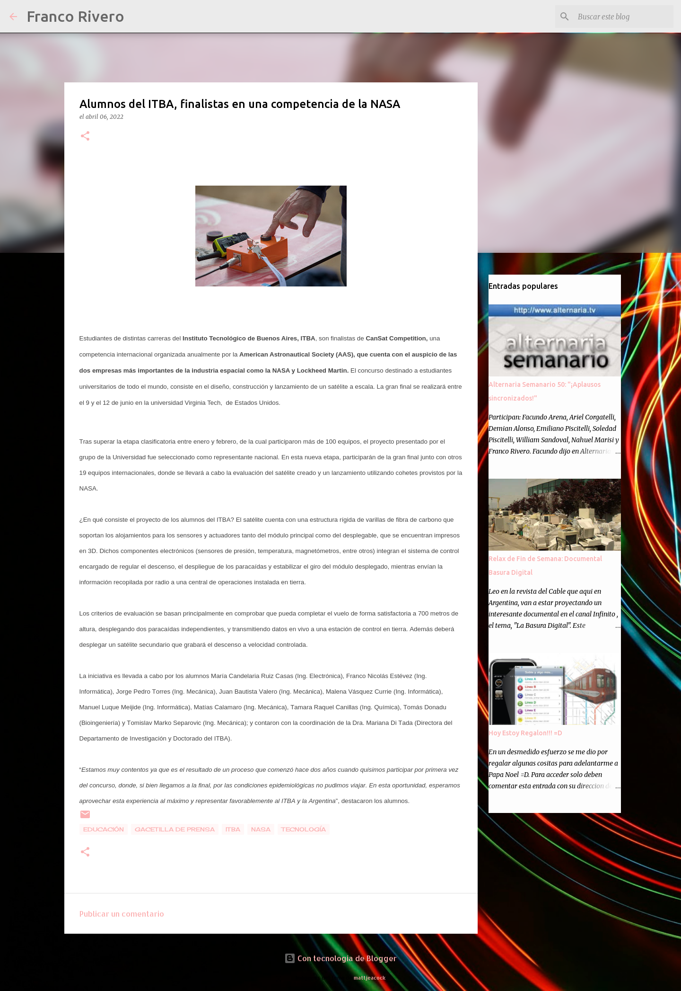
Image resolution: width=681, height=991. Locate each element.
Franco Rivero (75, 16)
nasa (261, 829)
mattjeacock (369, 977)
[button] (85, 136)
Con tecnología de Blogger (340, 958)
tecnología (303, 829)
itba (233, 829)
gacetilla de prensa (175, 829)
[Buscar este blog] (623, 16)
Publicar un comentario (121, 914)
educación (103, 829)
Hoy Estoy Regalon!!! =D (525, 733)
